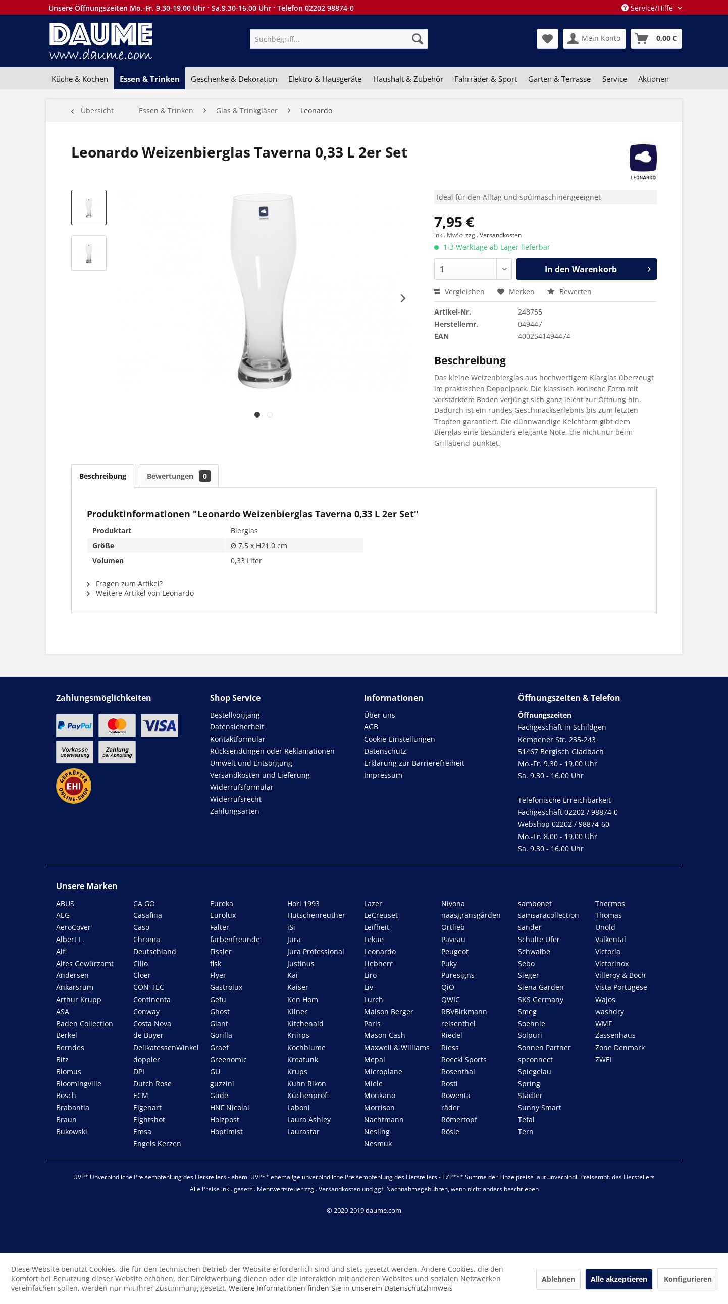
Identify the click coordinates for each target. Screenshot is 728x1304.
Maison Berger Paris (388, 1017)
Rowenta (456, 1095)
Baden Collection (84, 1023)
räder (450, 1107)
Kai (292, 975)
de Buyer (148, 1035)
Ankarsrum (74, 987)
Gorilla (221, 1035)
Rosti (449, 1083)
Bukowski (71, 1131)
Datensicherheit (237, 727)
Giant (219, 1023)
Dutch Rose (152, 1083)
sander (530, 927)
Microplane (383, 1071)
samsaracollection (548, 915)
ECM (140, 1095)
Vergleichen (459, 291)
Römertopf (459, 1119)
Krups (297, 1071)
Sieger (528, 975)
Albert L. (70, 939)
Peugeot (455, 951)
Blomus (68, 1071)
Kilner (297, 1011)
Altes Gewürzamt (85, 963)
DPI (138, 1071)
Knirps (298, 1035)
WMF (603, 1023)
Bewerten (569, 291)
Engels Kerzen (157, 1144)
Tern (526, 1131)
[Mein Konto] (594, 39)
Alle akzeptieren (619, 1279)
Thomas (608, 915)
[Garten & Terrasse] (559, 78)
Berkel (66, 1035)
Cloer (142, 975)
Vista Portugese (621, 987)
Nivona (453, 903)
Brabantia (72, 1107)
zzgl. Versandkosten (493, 235)
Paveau (453, 939)
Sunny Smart (539, 1107)
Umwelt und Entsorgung (251, 763)
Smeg (527, 1011)
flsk (215, 963)
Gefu (218, 999)
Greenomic (228, 1059)
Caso (141, 927)
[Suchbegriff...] (339, 39)
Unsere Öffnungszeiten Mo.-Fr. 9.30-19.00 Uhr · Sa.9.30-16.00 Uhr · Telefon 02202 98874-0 (201, 8)
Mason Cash (384, 1035)
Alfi (61, 951)
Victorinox (612, 963)
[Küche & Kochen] (80, 78)
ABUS (65, 903)
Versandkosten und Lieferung (260, 775)
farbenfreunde (235, 939)
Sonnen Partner (544, 1047)
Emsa (142, 1131)
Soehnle (531, 1023)
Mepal (374, 1059)
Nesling (377, 1131)
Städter (530, 1095)
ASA (62, 1011)
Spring (529, 1083)
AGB (371, 727)
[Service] (615, 78)
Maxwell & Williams (397, 1047)
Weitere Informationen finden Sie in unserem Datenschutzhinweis (341, 1288)
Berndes (70, 1047)
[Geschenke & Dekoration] (234, 78)
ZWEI (603, 1059)
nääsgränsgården (471, 915)
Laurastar (303, 1131)
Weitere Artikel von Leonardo (140, 593)
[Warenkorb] (656, 39)
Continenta (152, 999)
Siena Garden (541, 987)
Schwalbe (534, 951)
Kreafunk (302, 1059)
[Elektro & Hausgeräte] (325, 78)
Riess (450, 1047)
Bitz (62, 1059)
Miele (373, 1083)
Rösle (450, 1131)
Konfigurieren (688, 1279)
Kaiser (297, 987)
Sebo (526, 963)
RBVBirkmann (464, 1011)
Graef (219, 1047)
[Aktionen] (653, 78)
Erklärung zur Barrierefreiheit (414, 763)
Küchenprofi (308, 1095)
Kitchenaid (305, 1023)
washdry (609, 1011)
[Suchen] (417, 39)
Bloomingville (78, 1083)
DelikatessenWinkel (166, 1047)
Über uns (379, 715)
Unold (605, 927)
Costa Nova (152, 1023)
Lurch (373, 999)
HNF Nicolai (229, 1107)
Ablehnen (558, 1279)
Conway (146, 1011)
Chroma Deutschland (154, 945)
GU (215, 1071)
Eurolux (223, 915)
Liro (370, 975)
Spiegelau (534, 1071)
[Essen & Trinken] (149, 78)
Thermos (610, 903)
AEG (63, 915)
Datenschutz (385, 751)
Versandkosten (339, 1189)
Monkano (379, 1095)
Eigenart (147, 1107)
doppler (146, 1059)
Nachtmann (384, 1119)
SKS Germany (540, 999)
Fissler (221, 951)
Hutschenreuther (316, 915)
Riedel (451, 1035)
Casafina (147, 915)
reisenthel (458, 1023)
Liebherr (378, 963)
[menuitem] (339, 39)
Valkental (610, 939)
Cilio (140, 963)
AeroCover (73, 927)
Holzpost (224, 1119)
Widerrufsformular (242, 787)
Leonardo (380, 951)
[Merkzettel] (547, 39)
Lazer (373, 903)
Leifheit (376, 927)
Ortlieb (453, 927)
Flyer (218, 975)
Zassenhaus (615, 1035)
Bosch (66, 1095)
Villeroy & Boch (620, 975)
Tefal (526, 1119)
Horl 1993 (303, 903)
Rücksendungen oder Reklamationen (272, 751)
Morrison (379, 1107)
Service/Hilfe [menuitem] (648, 8)
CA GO (144, 903)
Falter (219, 927)
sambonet (535, 903)
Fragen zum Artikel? (125, 583)
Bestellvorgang (235, 715)
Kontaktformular (238, 739)
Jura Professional (315, 951)
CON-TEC (148, 987)
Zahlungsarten (234, 811)
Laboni (298, 1107)
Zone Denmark (620, 1047)
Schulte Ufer (539, 939)
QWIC (450, 999)
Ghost (220, 1011)
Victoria (607, 951)
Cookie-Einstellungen (399, 739)
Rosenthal (458, 1071)
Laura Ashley (309, 1119)
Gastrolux (226, 987)
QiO (447, 987)
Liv (368, 987)
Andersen (72, 975)
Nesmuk (378, 1144)
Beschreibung (102, 476)
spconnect (535, 1059)
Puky (449, 963)
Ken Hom (302, 999)
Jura (294, 939)
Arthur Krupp (78, 999)
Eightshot (149, 1119)
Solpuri (530, 1035)
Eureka (221, 903)
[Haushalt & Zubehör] (408, 78)
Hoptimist (226, 1131)
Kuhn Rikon (306, 1083)
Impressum (383, 775)
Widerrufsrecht (236, 799)
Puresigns (458, 975)
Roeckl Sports (464, 1059)
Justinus (301, 963)
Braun (66, 1119)
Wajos (605, 999)
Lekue (374, 939)
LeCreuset (381, 915)
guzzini (222, 1083)
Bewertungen (179, 476)
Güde (219, 1095)
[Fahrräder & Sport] (486, 78)
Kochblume (306, 1047)
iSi (291, 927)
